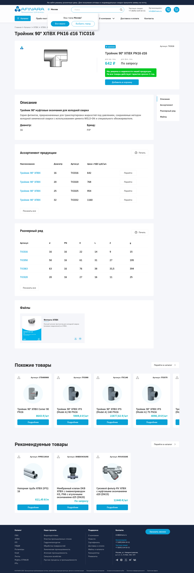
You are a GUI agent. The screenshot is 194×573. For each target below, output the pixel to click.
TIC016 (24, 251)
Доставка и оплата (96, 546)
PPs (16, 563)
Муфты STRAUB (22, 560)
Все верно (60, 24)
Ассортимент (166, 105)
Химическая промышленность (57, 549)
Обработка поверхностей (54, 546)
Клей (17, 553)
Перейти (128, 172)
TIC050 (24, 260)
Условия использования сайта (115, 570)
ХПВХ (17, 539)
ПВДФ (17, 546)
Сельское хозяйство (52, 556)
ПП (16, 542)
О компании (93, 535)
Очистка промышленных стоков (57, 539)
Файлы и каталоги (96, 549)
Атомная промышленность (55, 553)
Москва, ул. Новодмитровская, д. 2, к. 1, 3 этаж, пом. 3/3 (127, 553)
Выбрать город (83, 24)
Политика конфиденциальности (135, 570)
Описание (164, 99)
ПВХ (16, 535)
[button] (53, 9)
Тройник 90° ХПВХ (30, 172)
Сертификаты (94, 542)
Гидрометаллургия (52, 542)
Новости (92, 539)
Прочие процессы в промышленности (60, 560)
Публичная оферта (152, 570)
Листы (17, 556)
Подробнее (33, 422)
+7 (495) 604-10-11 (123, 542)
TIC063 (24, 268)
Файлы (163, 116)
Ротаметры (19, 549)
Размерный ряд (167, 110)
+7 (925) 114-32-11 (137, 11)
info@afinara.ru (155, 11)
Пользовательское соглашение (95, 570)
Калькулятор (93, 553)
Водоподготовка (51, 535)
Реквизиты (93, 556)
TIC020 (24, 277)
